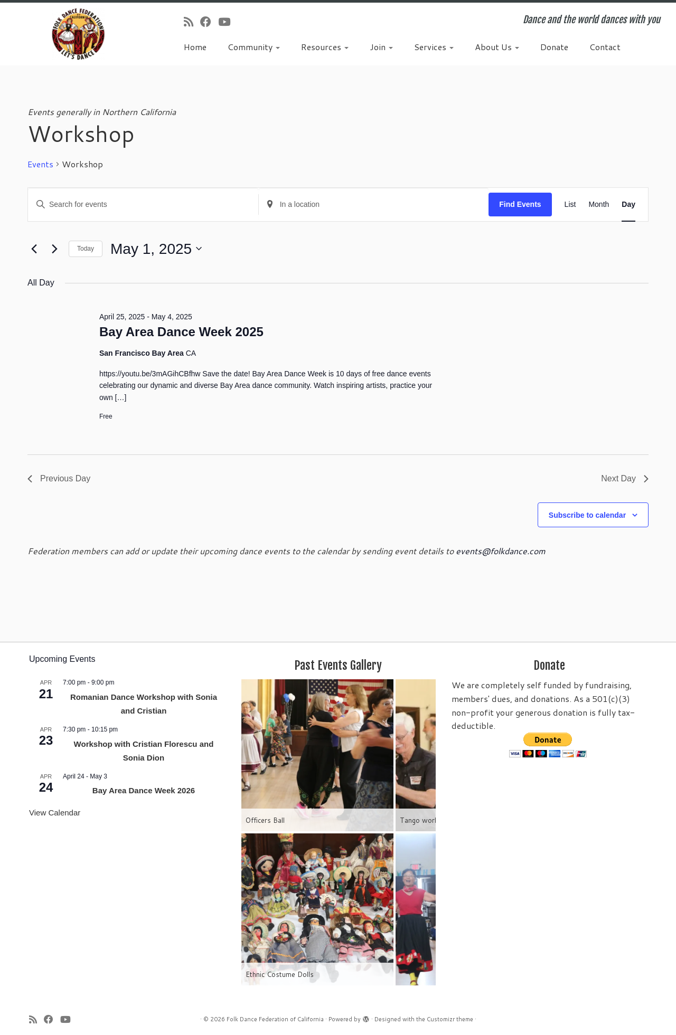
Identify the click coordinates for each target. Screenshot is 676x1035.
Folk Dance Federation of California (275, 1019)
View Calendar (54, 812)
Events (40, 164)
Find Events (520, 204)
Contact (605, 47)
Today (85, 248)
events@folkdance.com (501, 551)
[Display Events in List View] (570, 204)
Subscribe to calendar (587, 515)
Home (195, 47)
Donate (554, 47)
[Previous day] (33, 248)
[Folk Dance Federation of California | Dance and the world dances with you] (78, 34)
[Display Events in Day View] (628, 204)
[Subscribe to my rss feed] (192, 22)
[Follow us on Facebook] (209, 22)
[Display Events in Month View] (598, 204)
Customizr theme (450, 1019)
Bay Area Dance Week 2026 (143, 790)
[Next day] (54, 248)
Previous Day (58, 478)
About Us (497, 47)
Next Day (625, 478)
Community (254, 47)
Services (434, 47)
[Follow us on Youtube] (227, 22)
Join (381, 47)
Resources (325, 47)
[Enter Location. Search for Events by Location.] (374, 204)
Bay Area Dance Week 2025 (181, 332)
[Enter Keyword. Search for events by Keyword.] (143, 204)
